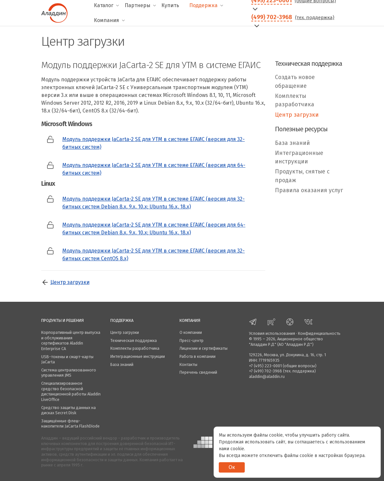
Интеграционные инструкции (299, 157)
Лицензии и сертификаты (204, 348)
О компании (191, 332)
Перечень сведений (198, 372)
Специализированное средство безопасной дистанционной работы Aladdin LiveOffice (71, 391)
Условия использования (272, 333)
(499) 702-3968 (271, 17)
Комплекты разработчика (294, 100)
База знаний (292, 143)
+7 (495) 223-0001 (265, 365)
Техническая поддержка (133, 340)
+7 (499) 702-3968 (265, 371)
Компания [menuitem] (106, 20)
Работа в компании (198, 356)
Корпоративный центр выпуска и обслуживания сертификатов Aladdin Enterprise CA (70, 340)
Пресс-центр (192, 340)
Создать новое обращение (295, 81)
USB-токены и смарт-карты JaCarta (67, 359)
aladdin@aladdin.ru (267, 376)
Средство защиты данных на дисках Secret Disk (68, 410)
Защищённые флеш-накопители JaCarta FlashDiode (70, 423)
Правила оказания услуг (309, 190)
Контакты (188, 364)
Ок (232, 467)
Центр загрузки (70, 282)
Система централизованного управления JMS (68, 373)
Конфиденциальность (319, 333)
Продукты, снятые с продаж (302, 175)
